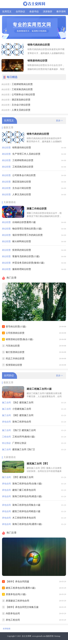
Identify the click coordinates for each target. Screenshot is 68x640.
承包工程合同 (13, 620)
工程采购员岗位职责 (22, 89)
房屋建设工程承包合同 (17, 600)
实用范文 (7, 11)
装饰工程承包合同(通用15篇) (27, 524)
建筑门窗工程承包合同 (24, 490)
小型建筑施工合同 (21, 409)
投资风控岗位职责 (21, 250)
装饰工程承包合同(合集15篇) (27, 483)
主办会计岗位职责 (21, 105)
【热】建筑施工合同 (22, 402)
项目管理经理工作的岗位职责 (27, 235)
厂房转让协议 (19, 443)
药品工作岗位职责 (15, 358)
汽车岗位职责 (13, 345)
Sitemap (57, 636)
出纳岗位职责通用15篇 (24, 222)
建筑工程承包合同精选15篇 (26, 511)
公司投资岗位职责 (15, 333)
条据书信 (34, 11)
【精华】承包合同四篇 (17, 581)
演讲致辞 (47, 11)
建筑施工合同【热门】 (24, 449)
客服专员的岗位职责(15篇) (26, 256)
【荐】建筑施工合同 (22, 477)
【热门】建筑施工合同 (24, 430)
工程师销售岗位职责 (22, 84)
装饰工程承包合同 (21, 421)
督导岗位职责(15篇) (16, 326)
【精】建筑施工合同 (22, 415)
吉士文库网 (26, 636)
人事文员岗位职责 (21, 110)
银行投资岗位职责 (15, 352)
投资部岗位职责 (14, 365)
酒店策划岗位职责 (21, 99)
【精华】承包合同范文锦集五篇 (22, 607)
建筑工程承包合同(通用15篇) (20, 588)
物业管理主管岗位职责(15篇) (27, 228)
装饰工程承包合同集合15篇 (26, 505)
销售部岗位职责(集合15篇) (19, 339)
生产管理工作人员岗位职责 (26, 154)
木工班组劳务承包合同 (24, 517)
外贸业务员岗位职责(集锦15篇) (28, 263)
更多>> (59, 120)
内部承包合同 (13, 613)
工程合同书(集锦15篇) (23, 436)
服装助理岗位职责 (21, 269)
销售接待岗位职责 (21, 147)
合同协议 (20, 11)
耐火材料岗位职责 (21, 241)
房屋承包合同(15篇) (16, 594)
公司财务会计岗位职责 (23, 94)
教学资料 (61, 11)
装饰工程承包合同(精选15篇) (27, 496)
